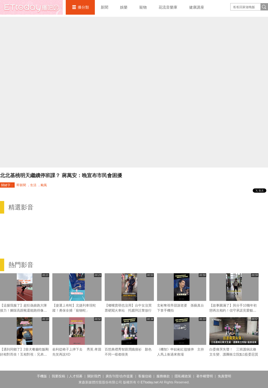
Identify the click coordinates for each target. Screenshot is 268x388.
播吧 (31, 7)
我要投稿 (58, 376)
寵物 (143, 7)
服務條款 (163, 376)
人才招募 (75, 376)
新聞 (104, 7)
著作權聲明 (204, 376)
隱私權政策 (183, 376)
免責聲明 (224, 376)
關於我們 (94, 376)
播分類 (83, 7)
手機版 (42, 376)
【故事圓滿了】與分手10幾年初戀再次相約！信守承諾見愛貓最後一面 (233, 310)
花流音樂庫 (167, 7)
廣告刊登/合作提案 (119, 376)
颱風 (44, 185)
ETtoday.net (149, 382)
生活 (33, 185)
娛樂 (124, 7)
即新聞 (21, 185)
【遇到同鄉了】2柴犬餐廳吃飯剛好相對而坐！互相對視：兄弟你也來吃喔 (24, 354)
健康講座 (196, 7)
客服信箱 (145, 376)
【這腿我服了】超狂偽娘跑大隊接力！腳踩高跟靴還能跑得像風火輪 (23, 310)
